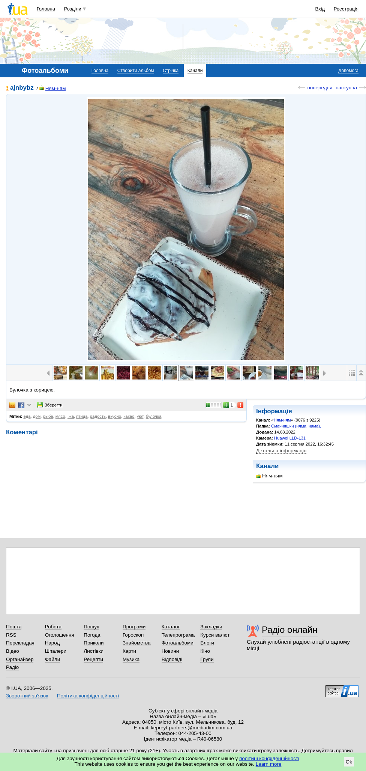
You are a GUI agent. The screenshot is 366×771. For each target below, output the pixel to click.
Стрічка (170, 70)
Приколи (94, 643)
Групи (206, 659)
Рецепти (93, 659)
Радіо (12, 667)
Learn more (269, 764)
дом (37, 416)
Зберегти (50, 405)
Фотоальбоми (178, 643)
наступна (346, 87)
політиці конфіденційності (269, 758)
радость (98, 416)
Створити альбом (135, 70)
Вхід (320, 9)
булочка (154, 416)
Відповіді (172, 659)
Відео (12, 651)
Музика (131, 659)
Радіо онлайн (290, 630)
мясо (60, 416)
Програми (134, 626)
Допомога (348, 70)
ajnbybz (22, 88)
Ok (349, 762)
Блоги (207, 643)
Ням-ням (52, 88)
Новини (170, 651)
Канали (195, 70)
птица (81, 416)
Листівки (94, 651)
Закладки (211, 626)
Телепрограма (178, 635)
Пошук (91, 626)
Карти (129, 651)
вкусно (114, 416)
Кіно (205, 651)
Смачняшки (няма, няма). (296, 426)
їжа (71, 416)
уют (140, 416)
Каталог (171, 626)
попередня (319, 87)
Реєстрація (346, 9)
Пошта (13, 626)
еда (27, 416)
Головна (46, 9)
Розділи (72, 9)
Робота (53, 626)
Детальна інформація (281, 450)
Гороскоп (133, 635)
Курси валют (215, 635)
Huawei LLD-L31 (290, 438)
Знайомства (137, 643)
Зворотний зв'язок (27, 696)
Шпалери (55, 651)
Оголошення (59, 635)
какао (128, 416)
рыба (48, 416)
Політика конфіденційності (88, 696)
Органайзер (19, 659)
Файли (52, 659)
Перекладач (20, 643)
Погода (92, 635)
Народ (52, 643)
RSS (11, 635)
